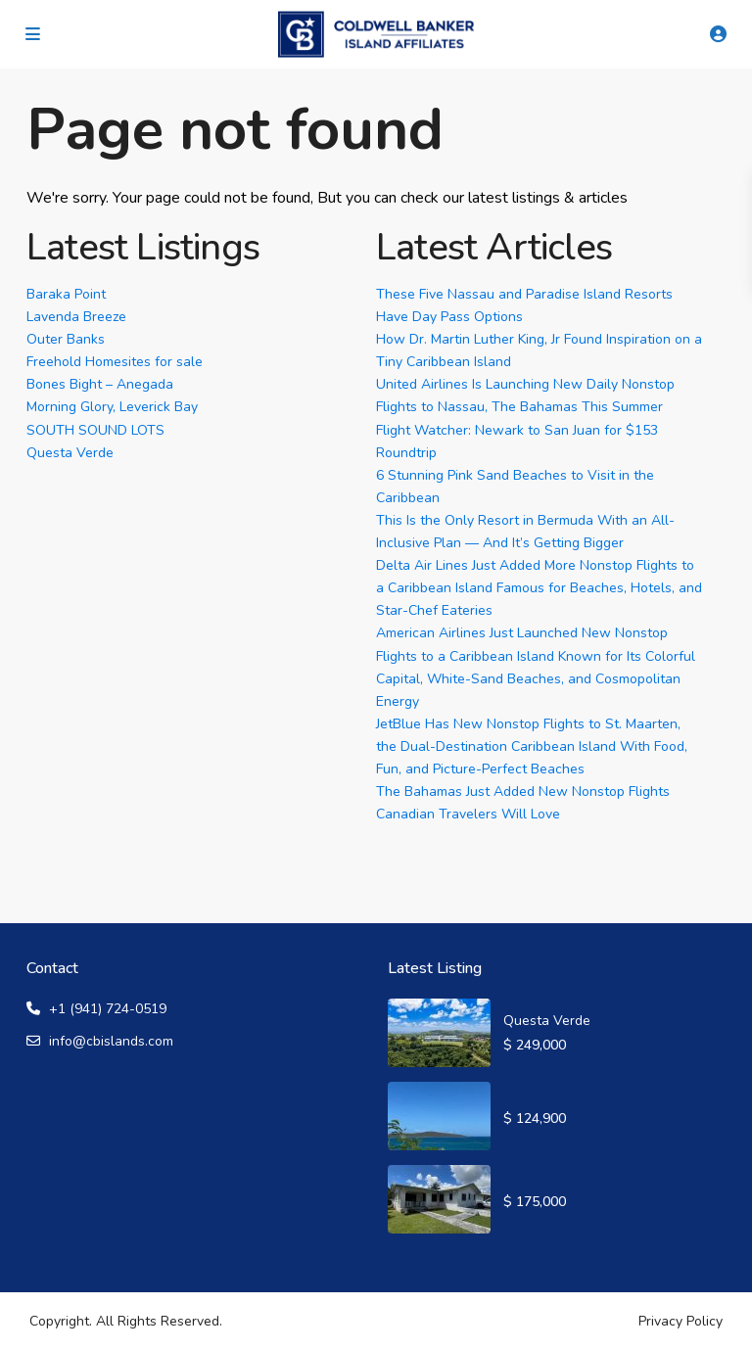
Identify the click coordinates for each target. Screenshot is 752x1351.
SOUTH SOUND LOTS (95, 430)
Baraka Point (66, 294)
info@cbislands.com (111, 1041)
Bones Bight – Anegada (99, 384)
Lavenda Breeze (76, 316)
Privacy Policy (680, 1321)
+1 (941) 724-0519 (107, 1009)
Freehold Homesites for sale (114, 361)
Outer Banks (65, 339)
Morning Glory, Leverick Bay (112, 406)
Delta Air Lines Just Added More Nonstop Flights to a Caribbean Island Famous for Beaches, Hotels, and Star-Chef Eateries (539, 588)
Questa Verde (70, 452)
